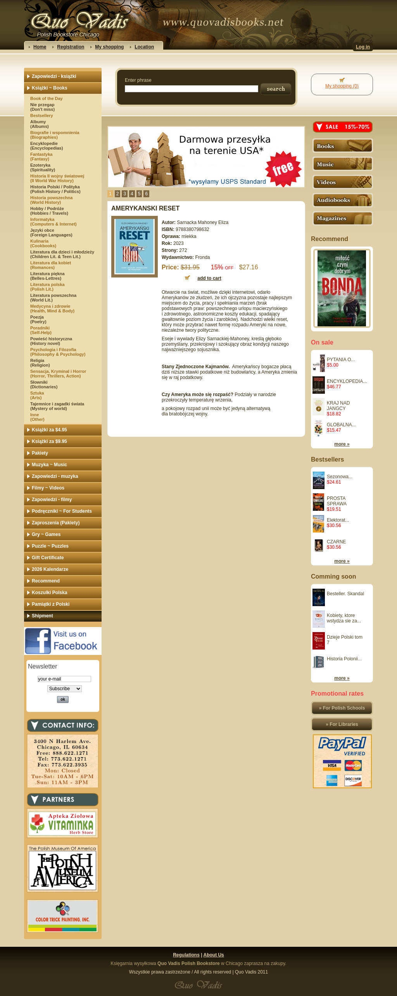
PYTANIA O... (341, 359)
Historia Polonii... (344, 659)
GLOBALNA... (341, 424)
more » (341, 444)
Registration (70, 47)
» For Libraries (342, 724)
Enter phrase (138, 80)
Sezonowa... (339, 476)
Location (144, 47)
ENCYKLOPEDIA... (347, 381)
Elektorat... (338, 520)
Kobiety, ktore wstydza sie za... (344, 618)
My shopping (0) (342, 86)
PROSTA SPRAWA (337, 501)
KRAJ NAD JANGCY (338, 405)
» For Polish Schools (342, 708)
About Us (213, 955)
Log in (363, 47)
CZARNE (336, 542)
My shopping (109, 47)
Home (39, 47)
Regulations (186, 955)
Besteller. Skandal (345, 593)
